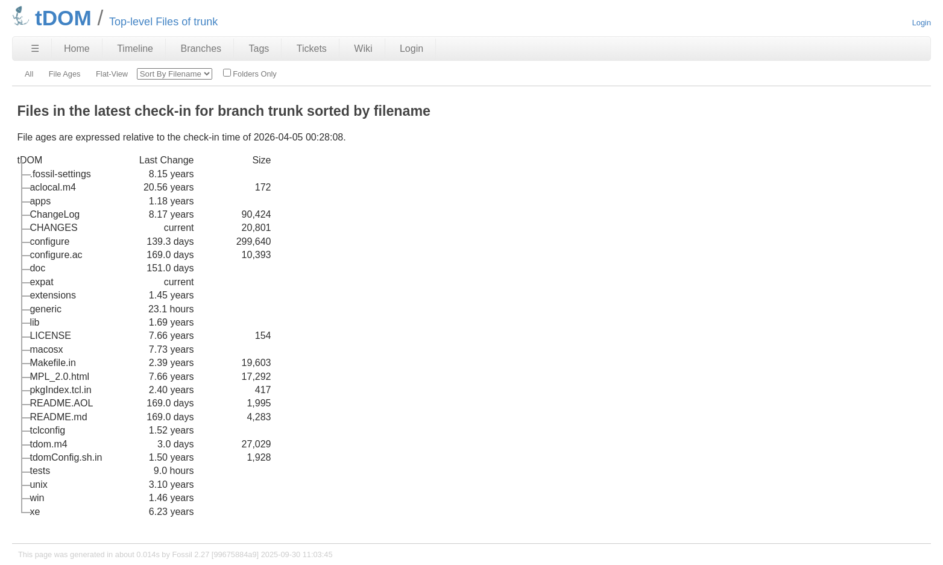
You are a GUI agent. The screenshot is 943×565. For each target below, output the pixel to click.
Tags (259, 48)
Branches (200, 48)
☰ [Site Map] (35, 48)
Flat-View (112, 73)
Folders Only (250, 73)
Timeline (135, 48)
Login (921, 22)
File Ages (65, 73)
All (29, 73)
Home (77, 48)
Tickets (312, 48)
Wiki (363, 48)
